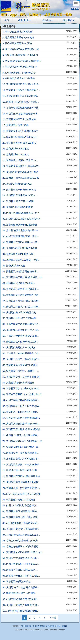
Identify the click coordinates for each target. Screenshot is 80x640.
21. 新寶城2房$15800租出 (15, 148)
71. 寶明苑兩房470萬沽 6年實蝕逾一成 (22, 441)
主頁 (6, 20)
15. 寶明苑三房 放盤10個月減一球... (20, 113)
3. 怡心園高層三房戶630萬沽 (17, 43)
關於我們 (68, 20)
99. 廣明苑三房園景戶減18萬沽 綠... (20, 605)
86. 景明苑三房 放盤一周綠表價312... (21, 529)
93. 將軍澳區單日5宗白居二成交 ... (20, 569)
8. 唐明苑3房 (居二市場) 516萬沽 (19, 72)
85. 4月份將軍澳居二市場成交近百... (20, 523)
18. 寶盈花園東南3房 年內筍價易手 (20, 131)
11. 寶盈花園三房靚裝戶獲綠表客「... (21, 90)
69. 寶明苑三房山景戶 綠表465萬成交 (21, 429)
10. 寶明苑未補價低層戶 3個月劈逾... (21, 84)
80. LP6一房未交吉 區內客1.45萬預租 (21, 493)
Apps (13, 14)
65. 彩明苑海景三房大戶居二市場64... (21, 406)
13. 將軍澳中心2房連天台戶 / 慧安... (20, 101)
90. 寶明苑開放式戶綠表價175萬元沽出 (22, 552)
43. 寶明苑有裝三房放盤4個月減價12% (22, 277)
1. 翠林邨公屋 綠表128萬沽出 (17, 31)
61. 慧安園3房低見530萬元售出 (18, 382)
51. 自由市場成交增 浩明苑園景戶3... (21, 324)
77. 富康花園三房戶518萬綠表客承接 (21, 476)
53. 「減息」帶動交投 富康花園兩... (20, 336)
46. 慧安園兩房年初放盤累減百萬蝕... (21, 295)
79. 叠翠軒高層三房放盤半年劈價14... (21, 488)
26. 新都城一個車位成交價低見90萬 (20, 177)
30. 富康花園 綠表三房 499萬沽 (18, 201)
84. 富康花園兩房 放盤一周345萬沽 (20, 517)
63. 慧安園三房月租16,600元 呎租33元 (22, 394)
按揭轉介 (35, 14)
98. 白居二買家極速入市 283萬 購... (20, 599)
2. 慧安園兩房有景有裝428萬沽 (18, 37)
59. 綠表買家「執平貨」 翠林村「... (20, 371)
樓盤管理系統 (53, 14)
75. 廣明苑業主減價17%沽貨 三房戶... (21, 464)
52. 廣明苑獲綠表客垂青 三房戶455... (21, 330)
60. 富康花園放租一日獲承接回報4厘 (21, 377)
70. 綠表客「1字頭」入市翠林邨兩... (20, 435)
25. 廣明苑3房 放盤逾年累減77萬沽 (20, 172)
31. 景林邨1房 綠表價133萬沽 (17, 207)
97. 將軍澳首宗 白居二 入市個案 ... (20, 593)
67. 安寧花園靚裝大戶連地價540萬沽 (21, 417)
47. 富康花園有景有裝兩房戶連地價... (21, 300)
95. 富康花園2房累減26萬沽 (16, 581)
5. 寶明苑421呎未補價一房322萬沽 (20, 55)
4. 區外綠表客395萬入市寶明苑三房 (20, 49)
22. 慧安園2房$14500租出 (15, 154)
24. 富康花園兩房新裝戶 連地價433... (21, 166)
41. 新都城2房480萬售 (13, 265)
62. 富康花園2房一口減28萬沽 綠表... (21, 388)
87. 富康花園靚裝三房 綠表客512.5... (21, 534)
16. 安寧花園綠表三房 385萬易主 (19, 119)
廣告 (23, 14)
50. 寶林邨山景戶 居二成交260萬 (19, 318)
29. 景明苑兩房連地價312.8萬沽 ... (19, 195)
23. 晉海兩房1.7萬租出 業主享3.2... (20, 160)
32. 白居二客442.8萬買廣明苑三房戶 (21, 213)
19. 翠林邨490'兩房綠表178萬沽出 (19, 137)
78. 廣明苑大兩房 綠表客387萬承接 (20, 482)
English (75, 8)
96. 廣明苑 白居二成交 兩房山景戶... (20, 587)
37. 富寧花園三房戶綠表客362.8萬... (20, 242)
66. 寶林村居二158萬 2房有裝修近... (20, 412)
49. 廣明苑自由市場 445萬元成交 (19, 312)
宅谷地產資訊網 (39, 626)
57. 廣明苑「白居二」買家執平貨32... (21, 359)
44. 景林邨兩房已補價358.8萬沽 (18, 283)
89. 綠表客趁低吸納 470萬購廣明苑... (21, 546)
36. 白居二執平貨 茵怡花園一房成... (20, 236)
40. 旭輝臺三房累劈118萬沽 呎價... (21, 259)
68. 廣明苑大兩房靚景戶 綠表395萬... (21, 423)
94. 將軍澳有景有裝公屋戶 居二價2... (21, 575)
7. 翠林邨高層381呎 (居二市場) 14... (20, 66)
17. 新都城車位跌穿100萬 (15, 125)
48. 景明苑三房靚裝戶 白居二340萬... (21, 306)
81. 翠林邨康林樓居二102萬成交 (18, 499)
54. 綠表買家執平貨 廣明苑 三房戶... (20, 341)
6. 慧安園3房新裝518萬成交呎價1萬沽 (21, 61)
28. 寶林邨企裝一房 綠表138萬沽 (19, 189)
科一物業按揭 (26, 626)
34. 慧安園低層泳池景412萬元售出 (20, 224)
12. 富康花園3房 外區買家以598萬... (20, 96)
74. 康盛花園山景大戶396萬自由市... (21, 458)
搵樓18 (64, 626)
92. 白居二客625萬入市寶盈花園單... (21, 564)
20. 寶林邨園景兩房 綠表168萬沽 (19, 142)
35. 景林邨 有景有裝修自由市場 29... (21, 230)
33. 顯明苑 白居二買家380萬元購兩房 (21, 218)
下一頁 (52, 617)
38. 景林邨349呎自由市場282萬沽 (19, 248)
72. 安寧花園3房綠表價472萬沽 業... (21, 447)
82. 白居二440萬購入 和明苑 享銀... (20, 505)
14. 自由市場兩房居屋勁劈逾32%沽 (20, 107)
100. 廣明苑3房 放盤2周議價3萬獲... (20, 610)
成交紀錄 (47, 20)
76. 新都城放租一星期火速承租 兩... (20, 470)
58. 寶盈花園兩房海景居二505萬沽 (20, 365)
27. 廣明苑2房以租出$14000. (17, 183)
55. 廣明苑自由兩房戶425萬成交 (18, 347)
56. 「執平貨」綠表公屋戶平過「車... (21, 353)
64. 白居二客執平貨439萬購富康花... (21, 400)
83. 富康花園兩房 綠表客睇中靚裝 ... (20, 511)
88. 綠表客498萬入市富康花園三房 (20, 540)
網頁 (4, 14)
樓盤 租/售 (24, 20)
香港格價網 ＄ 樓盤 (53, 626)
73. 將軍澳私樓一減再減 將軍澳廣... (20, 452)
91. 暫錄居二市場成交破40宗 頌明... (20, 558)
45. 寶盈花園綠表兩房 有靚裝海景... (20, 289)
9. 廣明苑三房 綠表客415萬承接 (18, 78)
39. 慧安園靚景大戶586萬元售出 (18, 254)
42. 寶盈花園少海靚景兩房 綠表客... (20, 271)
